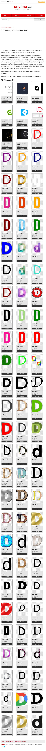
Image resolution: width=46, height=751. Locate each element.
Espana (11, 1)
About (5, 15)
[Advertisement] (12, 41)
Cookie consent (18, 741)
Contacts (40, 15)
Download (7, 102)
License (29, 15)
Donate (17, 15)
